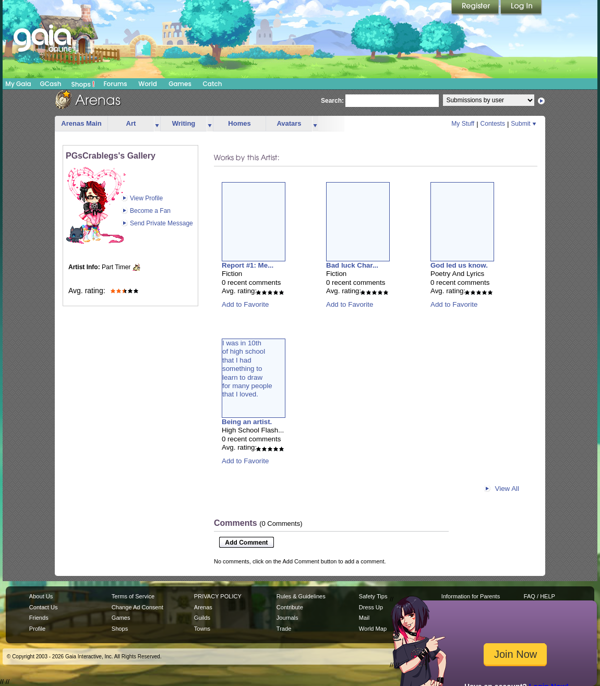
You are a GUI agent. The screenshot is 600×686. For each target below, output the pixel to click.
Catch (212, 83)
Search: (332, 100)
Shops (83, 84)
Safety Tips (373, 596)
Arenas (203, 607)
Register (475, 8)
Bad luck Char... (352, 265)
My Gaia (18, 83)
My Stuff (462, 123)
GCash (51, 83)
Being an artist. (247, 422)
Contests (493, 123)
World (147, 83)
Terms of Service (133, 596)
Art (131, 123)
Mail (364, 618)
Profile (37, 628)
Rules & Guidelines (301, 596)
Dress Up (371, 607)
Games (180, 83)
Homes (239, 123)
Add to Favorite (245, 304)
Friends (39, 618)
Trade (284, 628)
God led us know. (459, 265)
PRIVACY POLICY (218, 596)
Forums (115, 83)
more (157, 123)
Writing (184, 123)
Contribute (290, 607)
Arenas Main (81, 123)
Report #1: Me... (247, 265)
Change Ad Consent (137, 607)
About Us (41, 596)
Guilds (202, 618)
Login (521, 8)
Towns (202, 628)
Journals (287, 618)
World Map (373, 628)
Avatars (289, 123)
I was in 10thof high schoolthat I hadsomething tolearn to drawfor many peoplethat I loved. (247, 368)
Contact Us (43, 607)
